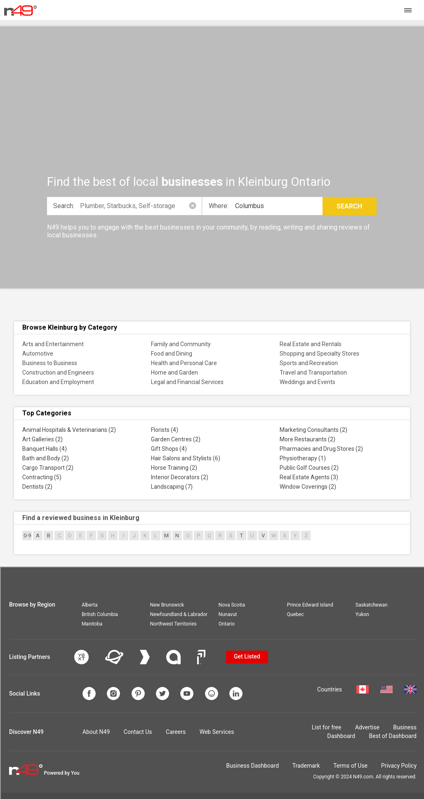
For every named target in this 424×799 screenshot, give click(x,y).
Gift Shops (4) (169, 448)
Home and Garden (174, 372)
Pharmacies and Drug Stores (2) (321, 448)
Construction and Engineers (58, 372)
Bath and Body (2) (45, 458)
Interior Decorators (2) (179, 477)
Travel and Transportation (313, 372)
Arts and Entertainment (53, 344)
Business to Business (49, 363)
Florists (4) (164, 429)
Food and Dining (171, 353)
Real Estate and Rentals (311, 344)
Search (349, 206)
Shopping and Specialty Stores (319, 353)
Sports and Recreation (309, 363)
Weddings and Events (307, 382)
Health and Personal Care (184, 363)
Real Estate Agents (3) (309, 477)
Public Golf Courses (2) (309, 467)
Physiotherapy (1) (303, 458)
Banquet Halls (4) (44, 448)
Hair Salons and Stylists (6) (185, 458)
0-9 (27, 535)
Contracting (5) (41, 477)
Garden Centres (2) (175, 439)
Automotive (37, 353)
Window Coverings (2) (308, 486)
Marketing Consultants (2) (313, 429)
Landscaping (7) (172, 486)
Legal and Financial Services (187, 382)
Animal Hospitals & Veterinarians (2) (69, 429)
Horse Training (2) (174, 467)
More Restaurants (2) (307, 439)
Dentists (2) (37, 486)
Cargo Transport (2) (47, 467)
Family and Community (181, 344)
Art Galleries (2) (42, 439)
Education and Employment (58, 382)
